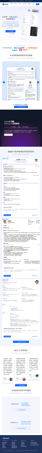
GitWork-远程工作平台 (34, 445)
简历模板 (22, 442)
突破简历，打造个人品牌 (26, 424)
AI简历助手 (24, 4)
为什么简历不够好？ (25, 402)
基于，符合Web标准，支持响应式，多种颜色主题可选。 (21, 58)
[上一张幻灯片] (4, 82)
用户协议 (13, 443)
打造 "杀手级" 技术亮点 (25, 422)
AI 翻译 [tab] (19, 126)
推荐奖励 (29, 4)
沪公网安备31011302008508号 (32, 450)
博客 (3, 445)
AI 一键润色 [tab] (13, 126)
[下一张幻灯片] (38, 82)
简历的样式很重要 (24, 404)
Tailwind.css (11, 58)
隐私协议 (13, 445)
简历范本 (22, 443)
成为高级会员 (14, 446)
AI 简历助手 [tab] (6, 126)
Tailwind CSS (15, 22)
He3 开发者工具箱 (33, 443)
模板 (11, 4)
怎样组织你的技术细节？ (26, 405)
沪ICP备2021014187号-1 (20, 450)
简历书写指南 (23, 446)
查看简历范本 (35, 215)
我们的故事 (4, 442)
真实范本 (17, 25)
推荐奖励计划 (14, 447)
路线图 (3, 446)
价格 (33, 4)
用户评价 (4, 447)
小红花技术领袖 (33, 442)
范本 (15, 4)
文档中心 (22, 445)
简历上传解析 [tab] (25, 126)
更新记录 (4, 443)
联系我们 (13, 442)
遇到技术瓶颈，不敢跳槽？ (26, 421)
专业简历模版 (10, 25)
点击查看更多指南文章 (21, 409)
